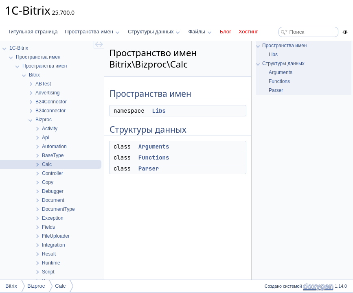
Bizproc (36, 286)
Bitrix (11, 286)
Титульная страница (32, 31)
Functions (153, 157)
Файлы (199, 31)
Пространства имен (92, 31)
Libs (159, 110)
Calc (60, 286)
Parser (148, 168)
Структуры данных (154, 31)
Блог (225, 31)
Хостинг (248, 31)
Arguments (153, 146)
